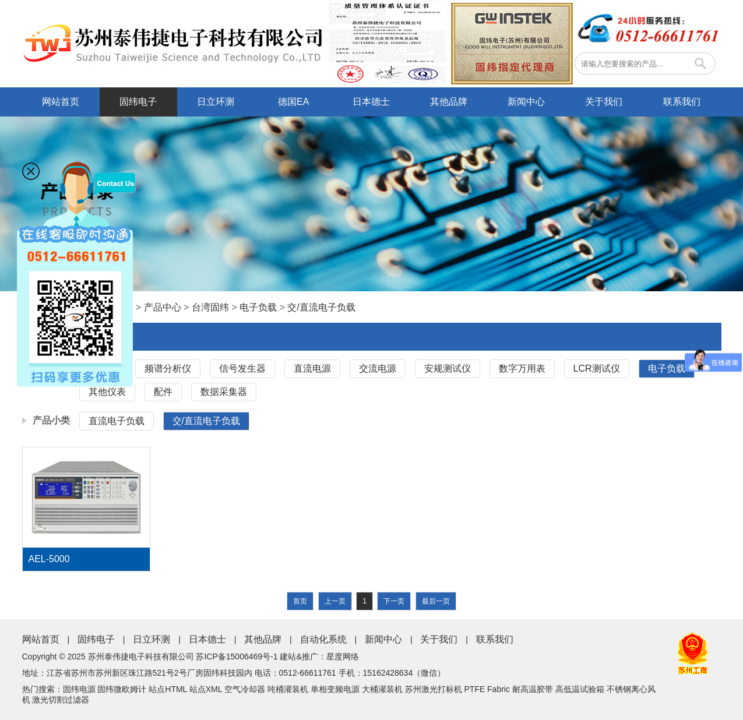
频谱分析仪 (168, 368)
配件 (163, 392)
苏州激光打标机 (433, 689)
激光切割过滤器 (60, 699)
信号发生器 (242, 368)
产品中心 (162, 307)
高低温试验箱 (579, 689)
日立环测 (215, 102)
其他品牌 (448, 102)
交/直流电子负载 (321, 307)
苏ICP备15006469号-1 (236, 656)
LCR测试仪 (596, 368)
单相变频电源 (335, 689)
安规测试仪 (447, 368)
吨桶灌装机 (287, 689)
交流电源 (377, 368)
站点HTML (168, 689)
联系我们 (681, 102)
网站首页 (60, 102)
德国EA (293, 102)
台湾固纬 (210, 307)
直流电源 (312, 368)
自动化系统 (323, 639)
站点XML (205, 689)
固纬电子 (138, 102)
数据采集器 (223, 392)
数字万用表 (522, 368)
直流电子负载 (117, 421)
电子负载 (258, 307)
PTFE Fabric (487, 689)
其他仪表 (107, 392)
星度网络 (342, 656)
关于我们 (603, 102)
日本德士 (371, 102)
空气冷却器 (244, 689)
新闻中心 (526, 102)
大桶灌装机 (382, 689)
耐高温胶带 (532, 689)
